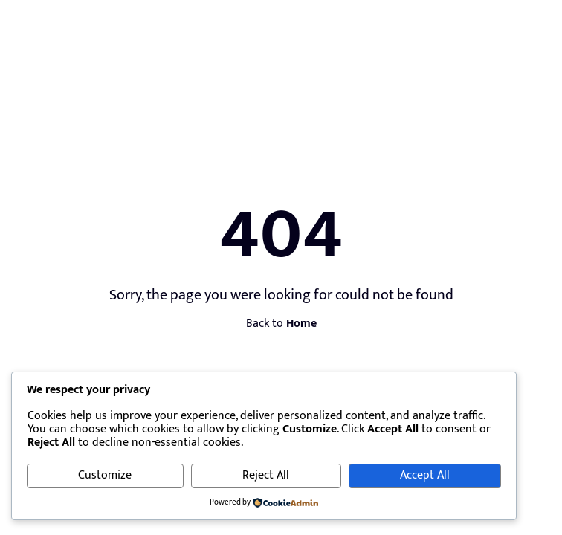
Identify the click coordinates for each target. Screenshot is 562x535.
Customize (105, 475)
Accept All (425, 475)
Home (301, 324)
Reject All (265, 475)
